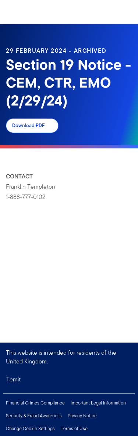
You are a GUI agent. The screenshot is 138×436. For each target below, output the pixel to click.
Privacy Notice (82, 415)
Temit (13, 379)
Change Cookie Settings (30, 428)
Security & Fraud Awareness (34, 415)
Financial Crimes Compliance (35, 402)
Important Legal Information (98, 402)
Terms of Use (74, 428)
